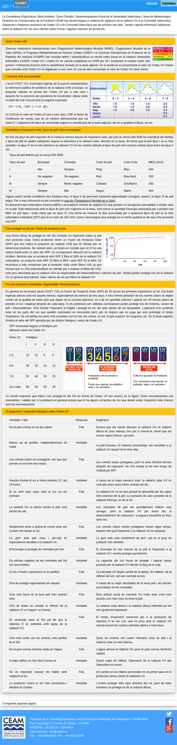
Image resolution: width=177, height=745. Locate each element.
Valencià (151, 3)
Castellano (169, 3)
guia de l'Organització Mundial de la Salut (89, 200)
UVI (5, 6)
